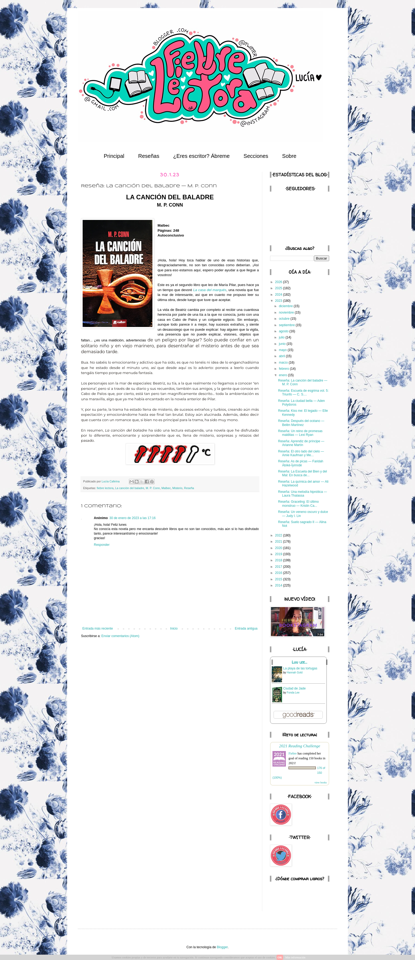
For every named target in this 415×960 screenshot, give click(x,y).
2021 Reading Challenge (299, 746)
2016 (279, 573)
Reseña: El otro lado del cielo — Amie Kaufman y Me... (301, 453)
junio (283, 344)
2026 (279, 282)
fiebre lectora (105, 488)
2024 (279, 294)
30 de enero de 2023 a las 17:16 (132, 518)
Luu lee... (299, 662)
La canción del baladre (129, 488)
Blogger (222, 947)
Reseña (189, 488)
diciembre (286, 306)
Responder (102, 545)
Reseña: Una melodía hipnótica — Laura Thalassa (302, 493)
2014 (279, 585)
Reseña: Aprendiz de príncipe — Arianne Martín (301, 443)
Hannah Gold (294, 672)
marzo (284, 362)
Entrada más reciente (97, 628)
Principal (114, 156)
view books (320, 782)
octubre (284, 319)
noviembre (287, 312)
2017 (279, 567)
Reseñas (148, 156)
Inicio (174, 628)
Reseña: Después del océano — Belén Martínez (301, 422)
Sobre (289, 156)
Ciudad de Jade (294, 688)
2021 (279, 541)
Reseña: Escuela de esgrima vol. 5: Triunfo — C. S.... (303, 392)
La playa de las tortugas (300, 668)
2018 (279, 560)
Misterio (177, 488)
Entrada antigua (246, 628)
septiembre (287, 325)
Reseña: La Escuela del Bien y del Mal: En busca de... (302, 473)
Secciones (256, 156)
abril (282, 356)
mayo (283, 350)
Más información (295, 957)
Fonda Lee (293, 692)
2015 (279, 579)
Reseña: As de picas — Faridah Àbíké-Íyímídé (300, 463)
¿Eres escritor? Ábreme (201, 156)
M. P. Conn (153, 488)
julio (282, 337)
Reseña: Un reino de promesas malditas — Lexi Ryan (300, 433)
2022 (279, 535)
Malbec (166, 488)
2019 (279, 554)
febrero (284, 369)
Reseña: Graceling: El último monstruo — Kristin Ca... (298, 503)
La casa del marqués (209, 290)
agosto (284, 331)
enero (283, 375)
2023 (279, 301)
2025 (279, 288)
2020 (279, 548)
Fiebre (293, 753)
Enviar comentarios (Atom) (120, 636)
